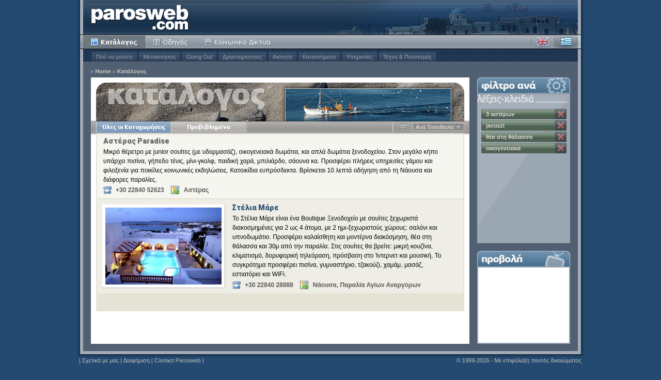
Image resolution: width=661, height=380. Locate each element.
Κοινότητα (239, 42)
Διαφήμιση (136, 360)
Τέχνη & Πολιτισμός (407, 57)
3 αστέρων (500, 114)
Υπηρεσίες (359, 57)
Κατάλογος (114, 42)
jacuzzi (495, 125)
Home (103, 71)
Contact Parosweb (177, 360)
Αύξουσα (403, 127)
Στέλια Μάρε (255, 207)
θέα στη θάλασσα (509, 137)
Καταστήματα (319, 57)
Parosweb (140, 17)
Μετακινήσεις (159, 57)
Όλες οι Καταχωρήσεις (133, 127)
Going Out (199, 57)
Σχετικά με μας (100, 360)
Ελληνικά (566, 42)
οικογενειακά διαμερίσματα (504, 149)
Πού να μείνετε (114, 57)
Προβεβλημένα (208, 127)
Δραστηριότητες (242, 57)
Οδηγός (171, 42)
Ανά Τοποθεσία (435, 127)
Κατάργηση (560, 114)
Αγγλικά (542, 42)
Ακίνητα (282, 57)
